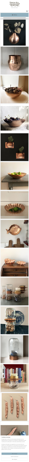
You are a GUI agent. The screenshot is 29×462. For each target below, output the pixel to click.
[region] (14, 445)
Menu (14, 15)
